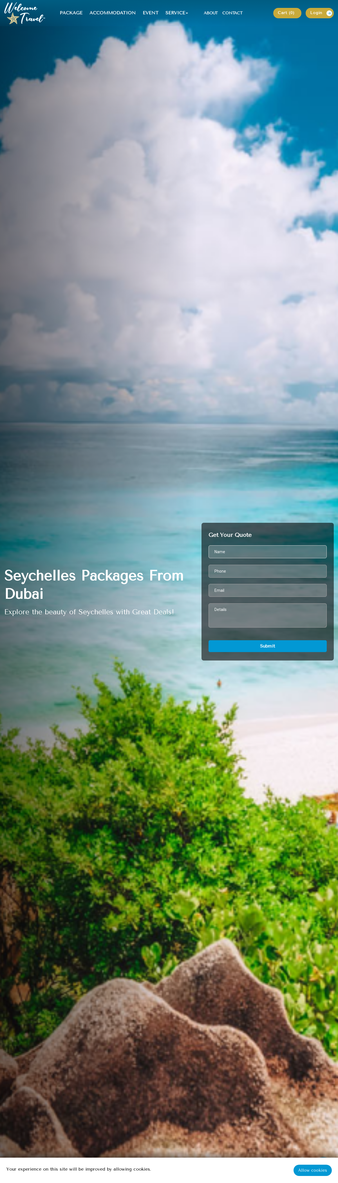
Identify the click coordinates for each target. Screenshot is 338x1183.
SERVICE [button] (176, 13)
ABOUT (212, 13)
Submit (267, 646)
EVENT (151, 13)
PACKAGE (72, 13)
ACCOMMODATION (113, 13)
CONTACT (233, 13)
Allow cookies (312, 1170)
